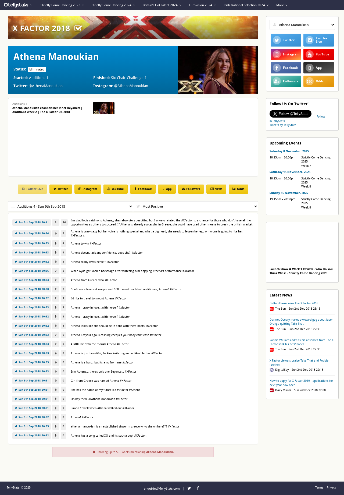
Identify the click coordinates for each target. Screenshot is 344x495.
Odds (238, 189)
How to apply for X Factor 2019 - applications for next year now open (301, 383)
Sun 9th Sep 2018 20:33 (31, 243)
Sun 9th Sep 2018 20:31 (31, 380)
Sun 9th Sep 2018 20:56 (31, 270)
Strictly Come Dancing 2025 (62, 5)
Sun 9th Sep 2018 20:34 (31, 233)
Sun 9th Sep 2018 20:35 (31, 426)
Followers (191, 189)
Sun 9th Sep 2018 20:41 (31, 222)
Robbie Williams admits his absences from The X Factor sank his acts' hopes (302, 342)
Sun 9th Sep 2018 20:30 (31, 289)
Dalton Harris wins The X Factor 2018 (294, 303)
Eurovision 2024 (202, 5)
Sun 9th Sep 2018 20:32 (31, 261)
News (216, 189)
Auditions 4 (47, 108)
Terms (319, 487)
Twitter (60, 189)
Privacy (331, 487)
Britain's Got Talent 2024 (162, 5)
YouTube (115, 189)
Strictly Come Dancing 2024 (113, 5)
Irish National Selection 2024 (246, 5)
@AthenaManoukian (46, 86)
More (281, 5)
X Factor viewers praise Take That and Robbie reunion (299, 362)
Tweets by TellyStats (283, 125)
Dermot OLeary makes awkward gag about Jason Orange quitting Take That (301, 322)
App (167, 189)
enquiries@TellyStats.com (162, 488)
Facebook (143, 189)
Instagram (87, 189)
